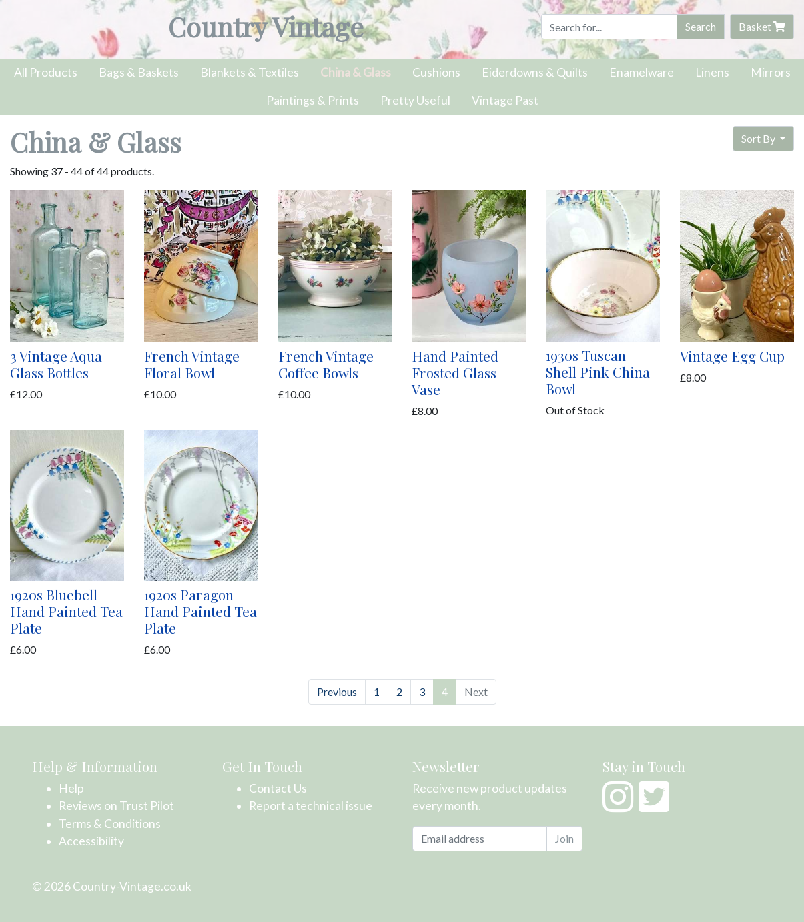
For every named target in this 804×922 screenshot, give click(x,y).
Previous (337, 691)
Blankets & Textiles (249, 72)
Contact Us (278, 788)
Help (71, 788)
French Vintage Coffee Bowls (326, 364)
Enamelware (641, 72)
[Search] (609, 26)
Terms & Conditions (110, 824)
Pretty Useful (415, 100)
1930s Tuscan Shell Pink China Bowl (598, 372)
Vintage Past (505, 100)
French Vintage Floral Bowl (192, 364)
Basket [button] (762, 26)
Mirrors (771, 72)
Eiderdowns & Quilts (535, 72)
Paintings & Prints (312, 100)
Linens (712, 72)
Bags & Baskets (139, 72)
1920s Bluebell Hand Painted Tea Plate (66, 611)
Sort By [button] (759, 138)
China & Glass (355, 72)
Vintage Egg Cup (732, 355)
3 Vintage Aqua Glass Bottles (56, 364)
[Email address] (479, 838)
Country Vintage (266, 26)
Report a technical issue (310, 806)
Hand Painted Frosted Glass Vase (455, 372)
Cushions (436, 72)
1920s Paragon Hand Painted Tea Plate (200, 611)
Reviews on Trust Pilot (116, 806)
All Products (45, 72)
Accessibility (91, 841)
